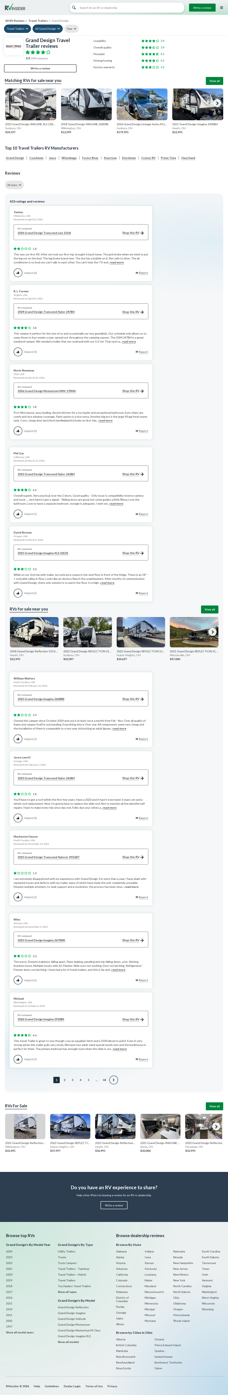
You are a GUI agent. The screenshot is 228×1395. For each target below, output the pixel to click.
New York (179, 1280)
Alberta (120, 1339)
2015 (9, 1303)
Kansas (149, 1263)
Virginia (206, 1286)
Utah (205, 1274)
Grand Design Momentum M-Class (79, 1330)
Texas (205, 1268)
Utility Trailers (66, 1251)
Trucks (62, 1257)
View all (214, 81)
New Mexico (181, 1274)
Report (143, 272)
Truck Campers (67, 1263)
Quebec (159, 1351)
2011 (9, 1315)
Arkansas (122, 1268)
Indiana (149, 1251)
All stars (12, 185)
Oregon (178, 1309)
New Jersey (180, 1268)
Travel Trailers (15, 28)
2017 (9, 1292)
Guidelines (52, 1386)
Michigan (150, 1297)
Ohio (176, 1297)
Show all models (68, 1342)
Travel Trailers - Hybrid (72, 1274)
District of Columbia (122, 1299)
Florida (120, 1306)
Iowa (148, 1257)
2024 (9, 1251)
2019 (9, 1280)
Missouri (150, 1315)
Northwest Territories (168, 1362)
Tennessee (209, 1263)
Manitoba (122, 1351)
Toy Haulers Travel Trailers (74, 1286)
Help (37, 1386)
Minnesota (151, 1303)
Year (69, 28)
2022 (9, 1263)
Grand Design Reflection (73, 1307)
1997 (9, 1326)
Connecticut (124, 1286)
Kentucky (151, 1268)
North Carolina (182, 1286)
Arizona (120, 1263)
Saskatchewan (163, 1356)
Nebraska (179, 1251)
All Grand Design (45, 28)
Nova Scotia (123, 1368)
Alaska (120, 1257)
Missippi (150, 1309)
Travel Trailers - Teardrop (73, 1268)
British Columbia (126, 1345)
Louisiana (150, 1274)
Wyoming (208, 1309)
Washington (209, 1292)
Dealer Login (72, 1386)
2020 (9, 1274)
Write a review (202, 7)
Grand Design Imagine (72, 1313)
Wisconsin (208, 1303)
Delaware (122, 1292)
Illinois (120, 1324)
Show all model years (20, 1332)
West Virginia (210, 1297)
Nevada (178, 1257)
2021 (9, 1268)
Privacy (112, 1386)
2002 (9, 1320)
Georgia (121, 1312)
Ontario (159, 1339)
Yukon (158, 1368)
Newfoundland (125, 1362)
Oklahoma (179, 1303)
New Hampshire (183, 1263)
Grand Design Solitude (72, 1318)
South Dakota (210, 1257)
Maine (148, 1280)
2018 (9, 1286)
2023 (9, 1257)
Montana (150, 1320)
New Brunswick (125, 1356)
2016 (9, 1297)
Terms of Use (94, 1386)
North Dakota (181, 1292)
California (122, 1274)
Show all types (67, 1292)
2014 (9, 1309)
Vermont (207, 1280)
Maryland (150, 1286)
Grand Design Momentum (74, 1324)
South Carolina (211, 1251)
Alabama (121, 1251)
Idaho (119, 1318)
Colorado (121, 1280)
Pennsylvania (181, 1315)
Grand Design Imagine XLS (74, 1336)
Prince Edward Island (167, 1345)
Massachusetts (154, 1292)
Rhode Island (181, 1320)
